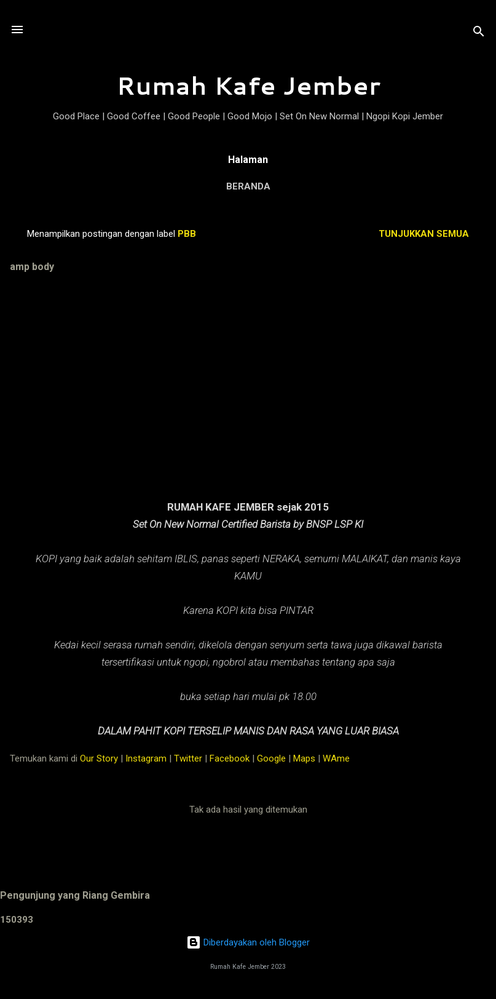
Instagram (146, 758)
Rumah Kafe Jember (248, 85)
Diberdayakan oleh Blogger (248, 942)
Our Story (99, 758)
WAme (336, 758)
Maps (304, 758)
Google (271, 758)
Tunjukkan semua (424, 233)
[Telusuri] (478, 33)
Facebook (230, 758)
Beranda (248, 186)
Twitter (188, 758)
